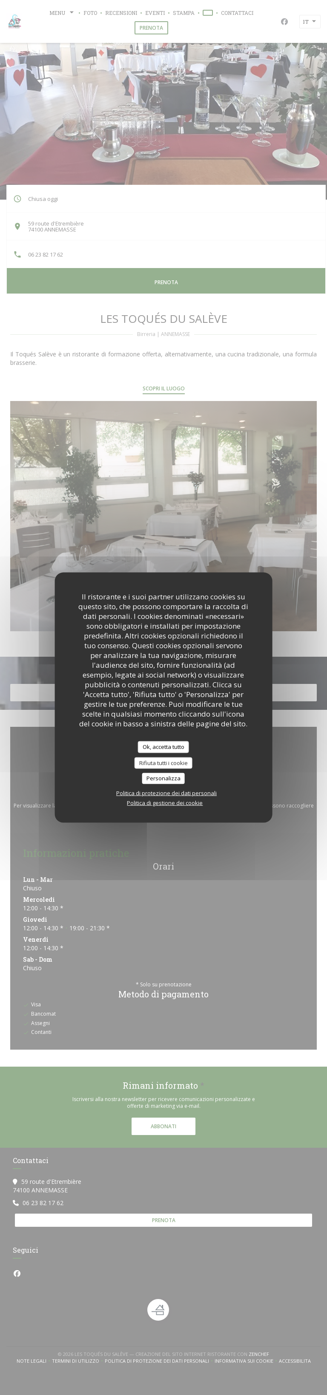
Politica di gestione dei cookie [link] (165, 802)
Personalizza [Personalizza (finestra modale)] (163, 778)
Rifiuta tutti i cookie (163, 762)
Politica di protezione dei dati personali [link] (166, 792)
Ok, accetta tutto (163, 747)
